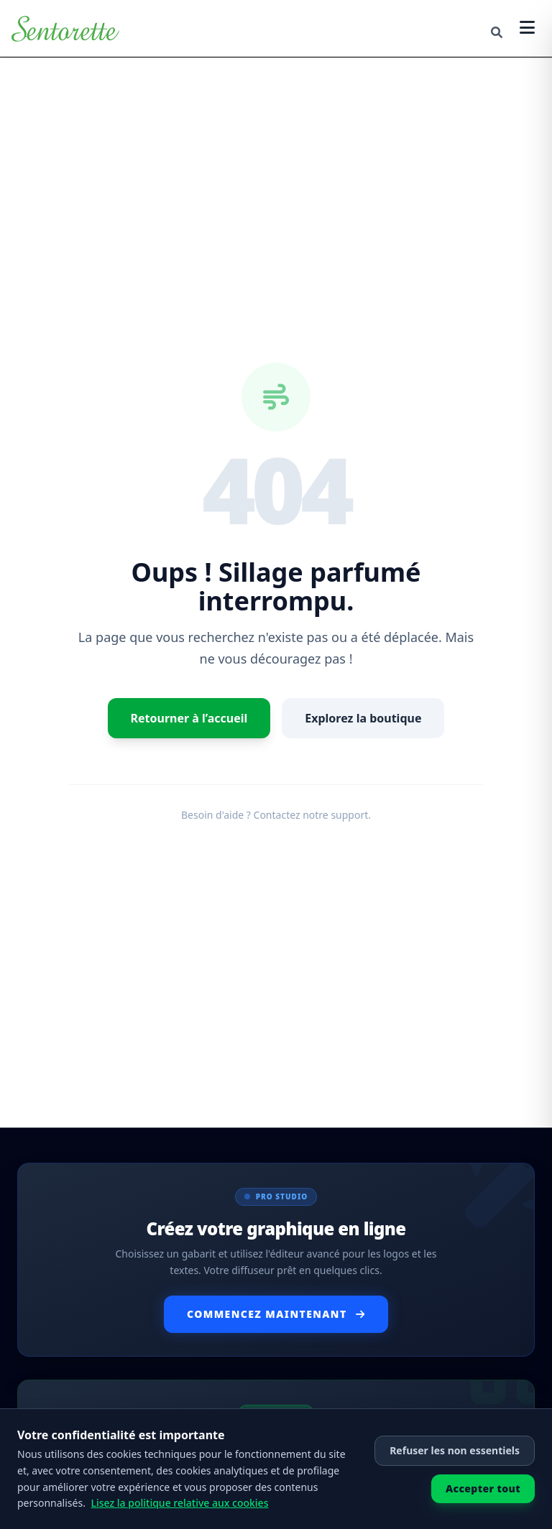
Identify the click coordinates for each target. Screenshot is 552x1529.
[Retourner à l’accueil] (65, 28)
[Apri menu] (527, 28)
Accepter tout (483, 1488)
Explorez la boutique (363, 718)
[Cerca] (496, 32)
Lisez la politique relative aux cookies (180, 1503)
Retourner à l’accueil (189, 718)
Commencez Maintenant (276, 1314)
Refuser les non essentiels (455, 1450)
